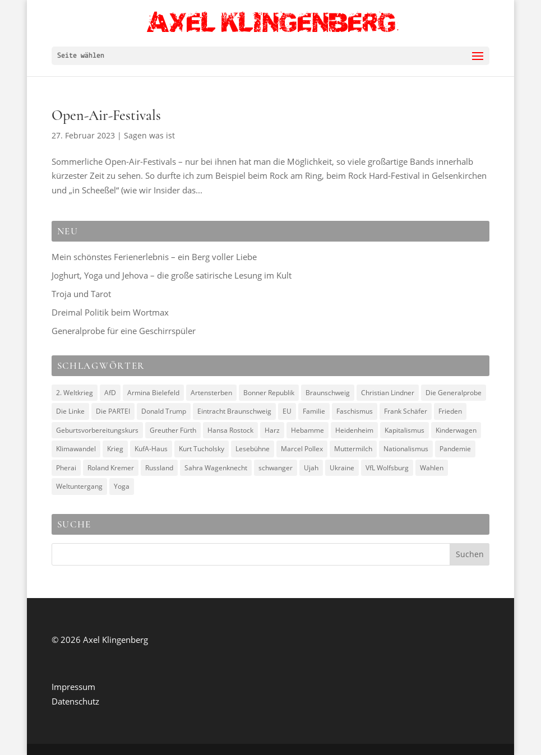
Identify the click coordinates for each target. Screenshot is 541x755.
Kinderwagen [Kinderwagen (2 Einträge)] (456, 430)
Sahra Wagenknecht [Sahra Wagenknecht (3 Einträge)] (215, 468)
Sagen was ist (149, 135)
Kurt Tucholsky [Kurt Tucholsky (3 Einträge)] (201, 448)
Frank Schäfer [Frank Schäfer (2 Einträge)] (405, 411)
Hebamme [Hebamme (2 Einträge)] (307, 430)
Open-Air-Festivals (106, 115)
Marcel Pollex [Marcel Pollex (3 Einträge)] (302, 448)
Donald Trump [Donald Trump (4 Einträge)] (163, 411)
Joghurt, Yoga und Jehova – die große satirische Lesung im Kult (172, 275)
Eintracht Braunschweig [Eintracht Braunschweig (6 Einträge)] (234, 411)
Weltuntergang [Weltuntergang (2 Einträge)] (79, 486)
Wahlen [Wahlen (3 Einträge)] (431, 468)
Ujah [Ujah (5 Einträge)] (311, 468)
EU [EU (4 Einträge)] (287, 411)
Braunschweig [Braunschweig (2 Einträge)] (328, 392)
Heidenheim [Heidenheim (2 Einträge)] (354, 430)
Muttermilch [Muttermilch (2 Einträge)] (353, 448)
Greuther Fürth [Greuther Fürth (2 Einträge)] (173, 430)
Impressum (73, 686)
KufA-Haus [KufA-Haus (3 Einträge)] (151, 448)
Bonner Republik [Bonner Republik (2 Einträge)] (268, 392)
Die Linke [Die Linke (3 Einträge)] (70, 411)
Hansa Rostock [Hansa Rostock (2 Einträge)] (230, 430)
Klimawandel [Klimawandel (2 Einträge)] (76, 448)
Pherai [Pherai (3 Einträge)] (66, 468)
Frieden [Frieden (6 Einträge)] (450, 411)
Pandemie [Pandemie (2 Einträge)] (455, 448)
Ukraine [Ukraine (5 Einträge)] (342, 468)
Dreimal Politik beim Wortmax (110, 312)
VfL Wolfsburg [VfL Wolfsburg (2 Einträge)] (387, 468)
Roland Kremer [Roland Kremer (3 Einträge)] (110, 468)
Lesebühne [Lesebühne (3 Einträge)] (252, 448)
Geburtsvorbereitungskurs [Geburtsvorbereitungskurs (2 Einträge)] (97, 430)
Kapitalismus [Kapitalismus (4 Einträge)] (404, 430)
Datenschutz (75, 701)
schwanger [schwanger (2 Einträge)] (275, 468)
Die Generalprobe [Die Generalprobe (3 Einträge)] (454, 392)
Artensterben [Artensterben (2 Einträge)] (211, 392)
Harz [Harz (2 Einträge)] (272, 430)
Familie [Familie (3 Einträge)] (314, 411)
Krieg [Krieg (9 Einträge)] (115, 448)
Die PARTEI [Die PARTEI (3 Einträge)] (113, 411)
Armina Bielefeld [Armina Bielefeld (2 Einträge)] (153, 392)
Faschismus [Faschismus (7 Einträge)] (354, 411)
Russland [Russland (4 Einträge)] (159, 468)
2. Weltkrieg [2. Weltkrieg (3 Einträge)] (74, 392)
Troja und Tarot (81, 293)
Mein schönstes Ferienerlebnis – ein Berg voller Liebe (154, 256)
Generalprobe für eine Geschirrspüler (124, 330)
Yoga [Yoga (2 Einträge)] (122, 486)
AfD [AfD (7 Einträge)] (110, 392)
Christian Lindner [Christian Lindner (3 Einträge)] (387, 392)
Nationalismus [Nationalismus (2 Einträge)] (405, 448)
